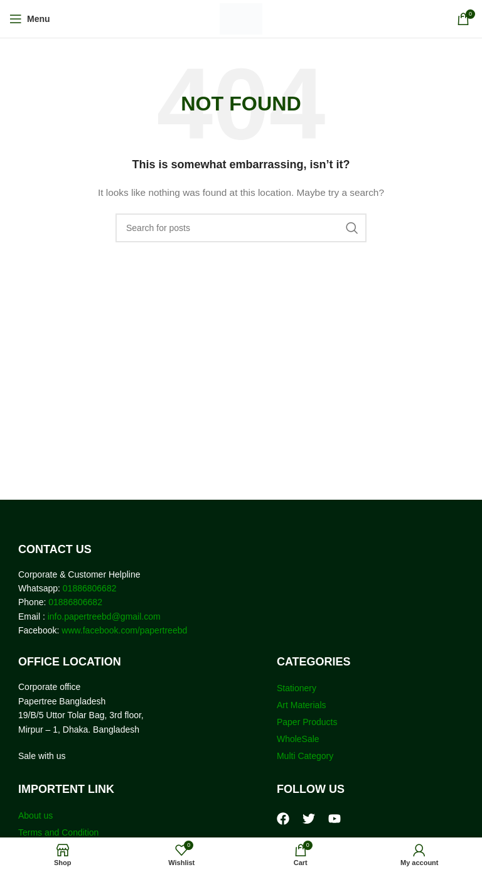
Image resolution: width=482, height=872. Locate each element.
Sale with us (41, 756)
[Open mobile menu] (29, 18)
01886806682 (88, 588)
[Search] (241, 227)
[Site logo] (241, 18)
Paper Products (307, 722)
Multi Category (305, 756)
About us (35, 815)
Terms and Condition (58, 832)
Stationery (296, 688)
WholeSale (298, 739)
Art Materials (301, 705)
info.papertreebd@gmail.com (104, 616)
